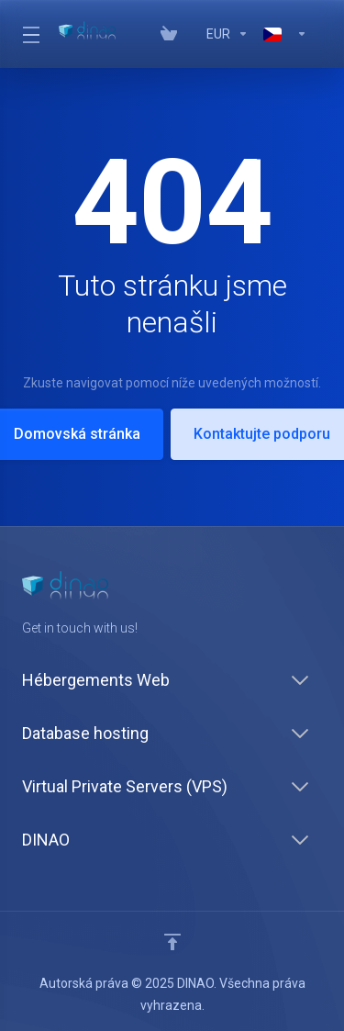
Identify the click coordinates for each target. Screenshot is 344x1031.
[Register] (318, 33)
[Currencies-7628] (227, 33)
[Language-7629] (285, 33)
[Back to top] (172, 942)
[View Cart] (168, 33)
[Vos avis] (191, 33)
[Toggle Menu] (29, 34)
